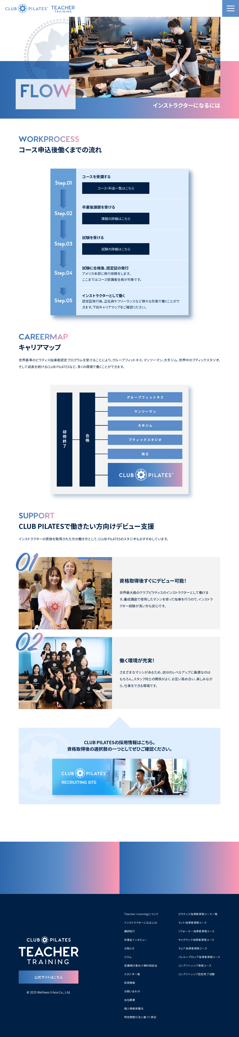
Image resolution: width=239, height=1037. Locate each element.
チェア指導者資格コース (192, 948)
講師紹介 (129, 931)
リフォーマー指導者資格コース (196, 931)
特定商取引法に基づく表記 (140, 1017)
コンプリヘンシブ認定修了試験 (196, 974)
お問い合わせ (132, 991)
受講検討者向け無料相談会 (140, 965)
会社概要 (129, 1000)
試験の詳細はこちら (115, 249)
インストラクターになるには (140, 922)
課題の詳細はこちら (115, 218)
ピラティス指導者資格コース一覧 (198, 914)
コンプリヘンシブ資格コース (195, 965)
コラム (128, 957)
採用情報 (129, 982)
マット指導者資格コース (192, 922)
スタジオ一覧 (132, 974)
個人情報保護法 (134, 1008)
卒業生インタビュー (136, 939)
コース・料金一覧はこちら (115, 188)
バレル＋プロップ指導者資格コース (199, 957)
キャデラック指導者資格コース (196, 939)
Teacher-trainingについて (141, 914)
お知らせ (129, 948)
